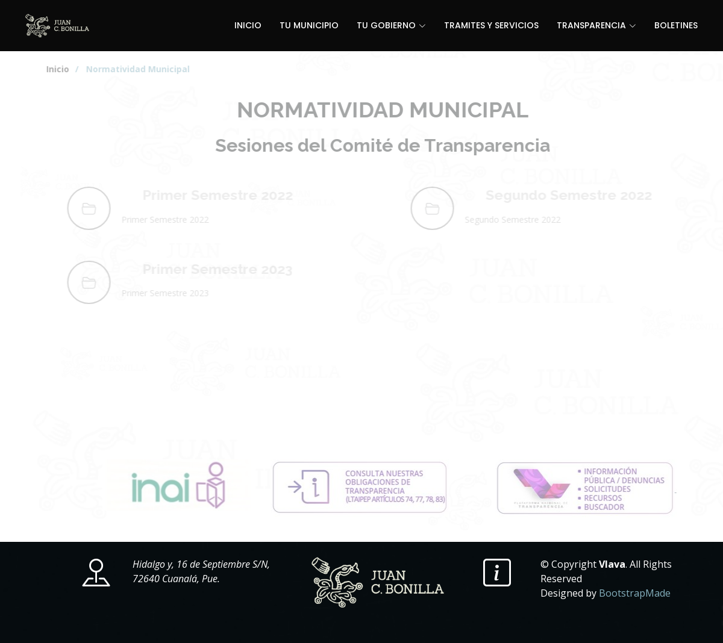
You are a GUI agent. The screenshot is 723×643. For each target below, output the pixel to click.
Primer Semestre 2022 (239, 195)
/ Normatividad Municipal (140, 69)
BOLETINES (676, 25)
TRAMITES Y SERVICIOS (491, 25)
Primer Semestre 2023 (239, 269)
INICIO (247, 25)
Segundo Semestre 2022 (590, 195)
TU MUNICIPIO (309, 25)
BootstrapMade (635, 593)
